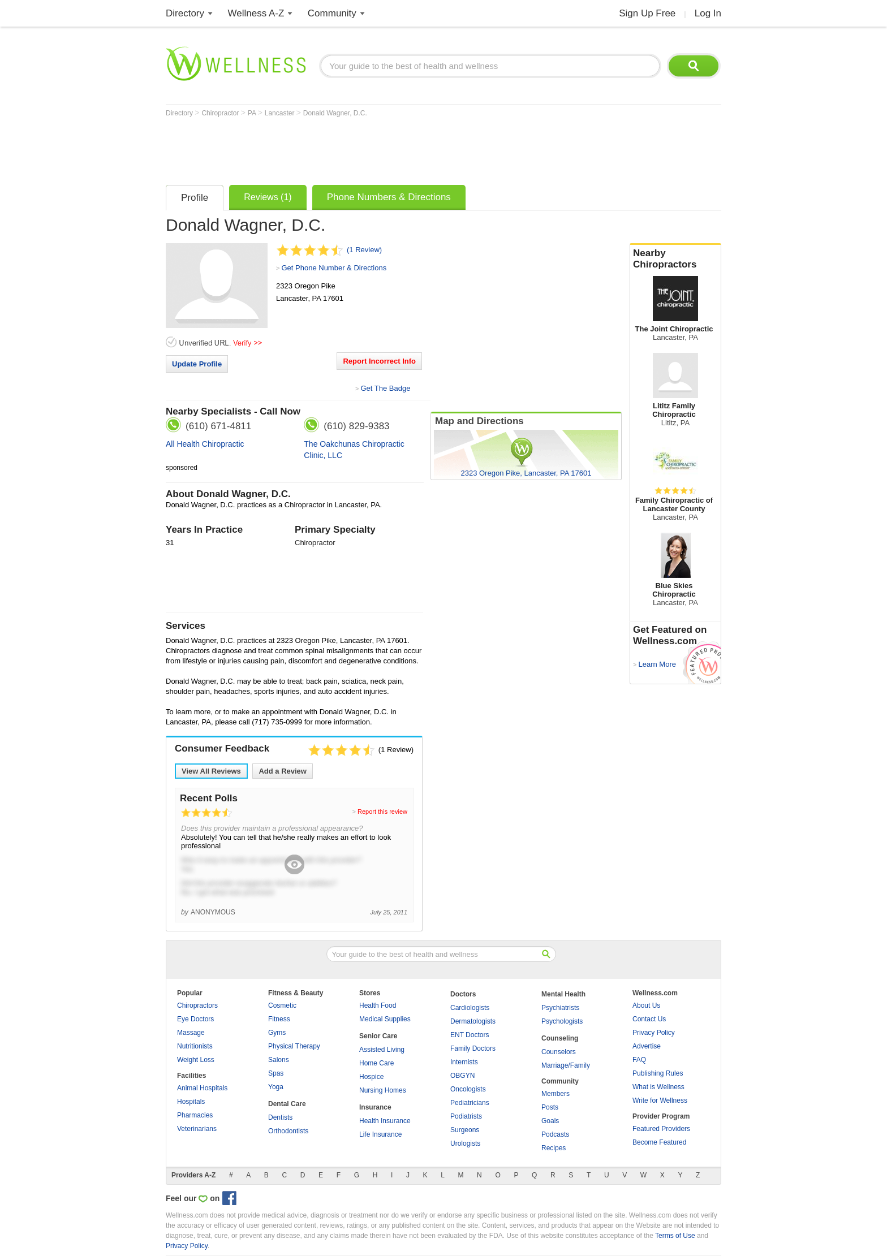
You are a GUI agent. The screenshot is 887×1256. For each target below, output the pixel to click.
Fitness (279, 1019)
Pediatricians (469, 1103)
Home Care (376, 1063)
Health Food (377, 1005)
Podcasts (555, 1134)
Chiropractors (197, 1005)
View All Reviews (211, 771)
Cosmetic (282, 1005)
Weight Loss (195, 1060)
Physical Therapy (294, 1046)
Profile (194, 197)
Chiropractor (220, 113)
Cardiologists (469, 1008)
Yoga (275, 1087)
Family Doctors (473, 1048)
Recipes (553, 1148)
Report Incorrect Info (379, 361)
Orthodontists (288, 1131)
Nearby (675, 259)
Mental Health (563, 994)
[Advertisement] (372, 148)
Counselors (558, 1052)
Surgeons (464, 1130)
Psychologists (562, 1021)
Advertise (646, 1046)
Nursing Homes (382, 1090)
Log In (708, 13)
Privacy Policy (653, 1033)
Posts (549, 1107)
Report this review (382, 811)
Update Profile (197, 364)
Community (332, 13)
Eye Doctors (195, 1019)
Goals (550, 1121)
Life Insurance (380, 1134)
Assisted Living (381, 1050)
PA (253, 113)
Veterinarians (197, 1129)
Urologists (465, 1143)
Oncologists (468, 1089)
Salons (278, 1060)
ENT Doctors (469, 1035)
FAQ (639, 1060)
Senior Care (378, 1036)
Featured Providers (661, 1129)
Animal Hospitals (202, 1088)
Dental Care (287, 1104)
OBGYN (462, 1076)
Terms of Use (675, 1236)
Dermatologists (473, 1021)
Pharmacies (195, 1115)
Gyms (277, 1033)
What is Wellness (658, 1087)
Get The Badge (385, 388)
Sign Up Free (647, 13)
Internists (464, 1062)
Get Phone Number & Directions (333, 268)
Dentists (280, 1117)
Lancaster (280, 113)
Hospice (371, 1077)
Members (555, 1094)
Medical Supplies (385, 1019)
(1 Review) (364, 249)
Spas (275, 1073)
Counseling (559, 1038)
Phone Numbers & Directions (389, 197)
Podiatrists (466, 1116)
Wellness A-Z (256, 13)
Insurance (375, 1107)
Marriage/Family (565, 1065)
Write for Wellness (659, 1100)
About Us (646, 1005)
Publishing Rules (657, 1073)
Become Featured (659, 1142)
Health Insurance (385, 1121)
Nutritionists (195, 1046)
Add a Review (283, 771)
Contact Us (649, 1019)
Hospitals (191, 1102)
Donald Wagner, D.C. (335, 113)
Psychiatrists (560, 1008)
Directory (185, 13)
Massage (191, 1033)
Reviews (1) (267, 197)
